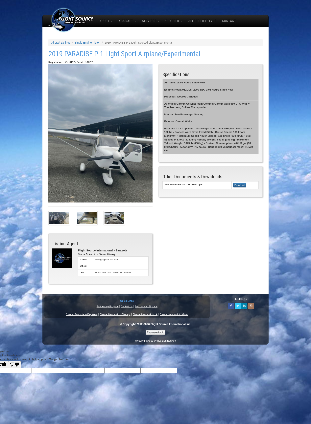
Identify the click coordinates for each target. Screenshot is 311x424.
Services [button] (150, 21)
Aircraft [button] (127, 21)
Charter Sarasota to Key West (81, 314)
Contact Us (126, 306)
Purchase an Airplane (146, 306)
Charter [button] (173, 21)
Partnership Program (108, 306)
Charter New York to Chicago (115, 314)
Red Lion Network (166, 340)
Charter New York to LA (145, 314)
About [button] (106, 21)
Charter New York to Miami (174, 314)
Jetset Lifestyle (202, 21)
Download (239, 185)
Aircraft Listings (60, 42)
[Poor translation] (14, 364)
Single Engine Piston (87, 42)
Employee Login (155, 332)
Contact (229, 21)
